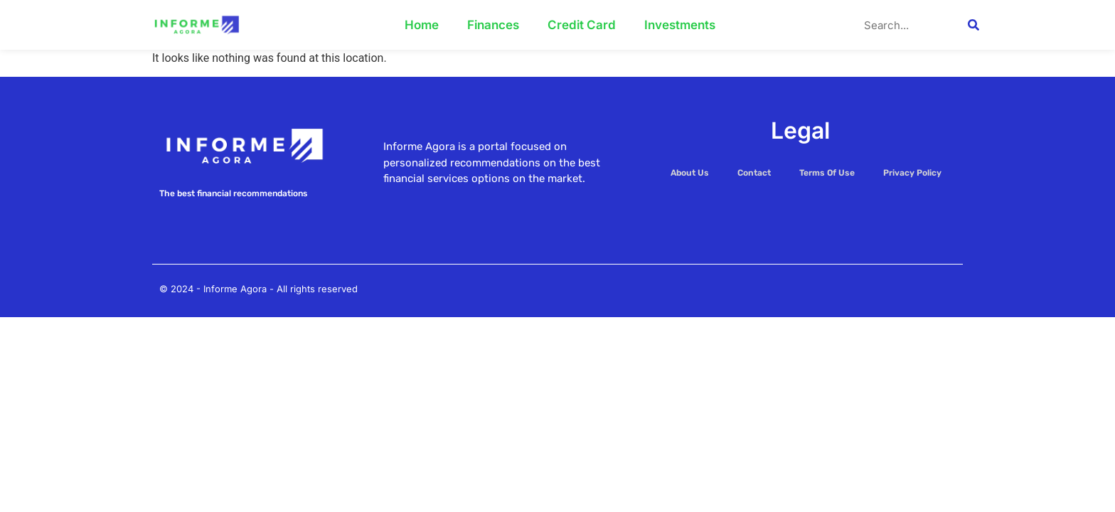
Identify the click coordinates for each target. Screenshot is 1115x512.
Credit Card (582, 25)
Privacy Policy (912, 173)
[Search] (973, 25)
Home (422, 25)
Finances (493, 25)
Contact (754, 173)
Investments (679, 25)
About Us (690, 173)
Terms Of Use (827, 173)
